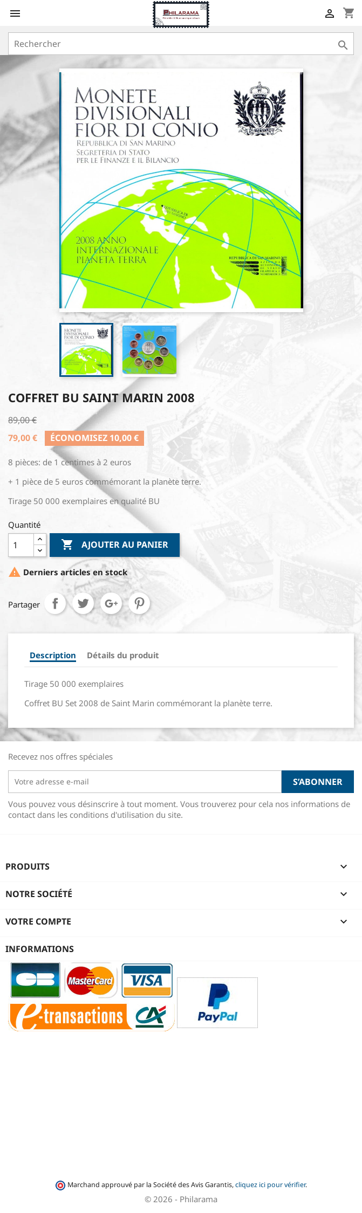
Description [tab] (53, 655)
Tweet (83, 603)
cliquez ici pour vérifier (270, 1184)
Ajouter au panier (114, 545)
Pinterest (139, 603)
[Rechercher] (181, 43)
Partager (55, 603)
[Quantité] (21, 545)
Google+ (111, 603)
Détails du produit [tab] (123, 655)
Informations (39, 949)
